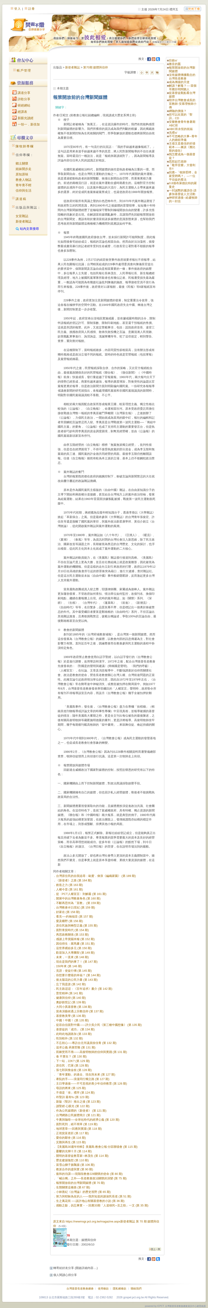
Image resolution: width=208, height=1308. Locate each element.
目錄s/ (173, 60)
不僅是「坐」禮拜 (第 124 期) (75, 1092)
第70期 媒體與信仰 (95, 67)
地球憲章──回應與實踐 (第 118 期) (79, 1128)
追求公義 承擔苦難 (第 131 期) (76, 1047)
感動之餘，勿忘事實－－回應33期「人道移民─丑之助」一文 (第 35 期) (102, 1205)
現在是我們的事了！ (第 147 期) (77, 961)
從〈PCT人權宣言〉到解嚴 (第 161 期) (81, 894)
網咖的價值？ (178, 111)
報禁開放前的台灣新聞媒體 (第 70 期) (80, 1183)
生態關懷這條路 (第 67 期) (73, 1187)
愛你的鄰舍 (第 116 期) (71, 1137)
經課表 (19, 112)
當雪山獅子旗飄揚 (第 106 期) (75, 1164)
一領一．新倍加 (26, 124)
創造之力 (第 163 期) (69, 885)
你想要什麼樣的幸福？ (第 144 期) (78, 975)
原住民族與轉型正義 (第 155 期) (77, 925)
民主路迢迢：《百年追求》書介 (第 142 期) (84, 988)
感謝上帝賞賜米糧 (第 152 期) (75, 939)
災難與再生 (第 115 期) (71, 1142)
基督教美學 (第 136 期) (71, 1016)
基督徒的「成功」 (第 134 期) (75, 1029)
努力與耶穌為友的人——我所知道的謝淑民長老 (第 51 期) (93, 1196)
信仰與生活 (23, 190)
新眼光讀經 (22, 118)
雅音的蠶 (175, 64)
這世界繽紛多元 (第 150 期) (74, 948)
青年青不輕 (23, 185)
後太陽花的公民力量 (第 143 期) (77, 979)
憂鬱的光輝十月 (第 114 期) (74, 1151)
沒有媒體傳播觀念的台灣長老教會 (182, 76)
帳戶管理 (24, 70)
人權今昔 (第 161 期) (69, 889)
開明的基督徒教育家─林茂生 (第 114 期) (82, 1155)
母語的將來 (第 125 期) (71, 1088)
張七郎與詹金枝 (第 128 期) (74, 1070)
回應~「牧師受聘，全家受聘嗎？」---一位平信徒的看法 (183, 176)
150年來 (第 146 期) (69, 966)
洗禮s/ (173, 132)
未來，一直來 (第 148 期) (72, 957)
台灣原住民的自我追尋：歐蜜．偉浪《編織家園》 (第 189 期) (96, 876)
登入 (17, 8)
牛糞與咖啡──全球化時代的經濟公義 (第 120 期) (88, 1119)
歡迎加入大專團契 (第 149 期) (75, 952)
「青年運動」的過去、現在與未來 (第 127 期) (85, 1074)
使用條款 (103, 1288)
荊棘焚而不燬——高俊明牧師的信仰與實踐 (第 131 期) (91, 1052)
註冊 (31, 8)
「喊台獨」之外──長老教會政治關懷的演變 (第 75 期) (91, 1178)
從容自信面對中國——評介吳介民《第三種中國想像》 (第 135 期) (99, 1025)
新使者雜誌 (23, 221)
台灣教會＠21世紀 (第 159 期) (75, 907)
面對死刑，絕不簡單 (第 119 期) (77, 1124)
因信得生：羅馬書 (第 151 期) (75, 943)
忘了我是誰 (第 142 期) (71, 984)
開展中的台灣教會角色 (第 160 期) (78, 898)
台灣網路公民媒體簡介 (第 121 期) (78, 1115)
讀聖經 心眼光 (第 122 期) (73, 1106)
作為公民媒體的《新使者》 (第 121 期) (81, 1110)
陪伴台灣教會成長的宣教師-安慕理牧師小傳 (182, 103)
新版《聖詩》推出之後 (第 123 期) (78, 1101)
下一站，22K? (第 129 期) (73, 1061)
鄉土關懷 (22, 163)
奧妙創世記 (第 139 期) (71, 1002)
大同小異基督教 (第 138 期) (74, 1006)
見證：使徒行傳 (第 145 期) (74, 970)
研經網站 (21, 105)
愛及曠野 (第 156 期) (69, 921)
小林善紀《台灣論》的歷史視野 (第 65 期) (83, 1192)
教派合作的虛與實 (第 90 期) (74, 1169)
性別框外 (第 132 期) (69, 1038)
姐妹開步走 (23, 169)
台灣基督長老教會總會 (80, 1288)
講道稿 (21, 199)
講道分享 (21, 93)
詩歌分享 (21, 99)
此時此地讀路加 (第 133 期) (74, 1034)
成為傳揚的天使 (179, 82)
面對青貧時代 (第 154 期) (72, 930)
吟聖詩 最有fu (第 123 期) (72, 1097)
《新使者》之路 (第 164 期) (74, 880)
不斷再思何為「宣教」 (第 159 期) (78, 903)
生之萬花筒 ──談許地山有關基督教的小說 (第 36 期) (90, 1201)
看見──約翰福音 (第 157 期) (74, 916)
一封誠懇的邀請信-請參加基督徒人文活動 (182, 192)
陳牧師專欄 (25, 146)
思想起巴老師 (178, 161)
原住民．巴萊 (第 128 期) (72, 1065)
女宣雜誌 (22, 216)
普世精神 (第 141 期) (69, 993)
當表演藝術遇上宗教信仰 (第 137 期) (80, 1011)
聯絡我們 (136, 1288)
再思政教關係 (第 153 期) (72, 934)
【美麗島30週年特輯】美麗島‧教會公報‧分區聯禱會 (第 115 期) (97, 1146)
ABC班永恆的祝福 (181, 129)
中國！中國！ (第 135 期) (72, 1020)
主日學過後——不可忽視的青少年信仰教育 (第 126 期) (91, 1083)
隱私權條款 (119, 1288)
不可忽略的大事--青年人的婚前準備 (183, 138)
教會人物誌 (23, 179)
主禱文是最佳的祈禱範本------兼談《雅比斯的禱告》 (182, 147)
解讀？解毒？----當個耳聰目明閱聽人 (182, 87)
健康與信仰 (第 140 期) (71, 997)
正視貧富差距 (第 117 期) (72, 1133)
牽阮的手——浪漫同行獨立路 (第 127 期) (82, 1079)
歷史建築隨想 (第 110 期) (72, 1160)
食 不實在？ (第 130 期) (71, 1056)
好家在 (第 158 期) (68, 912)
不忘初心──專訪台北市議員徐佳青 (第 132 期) (86, 1043)
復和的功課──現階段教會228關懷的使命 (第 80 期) (89, 1174)
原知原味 (22, 174)
